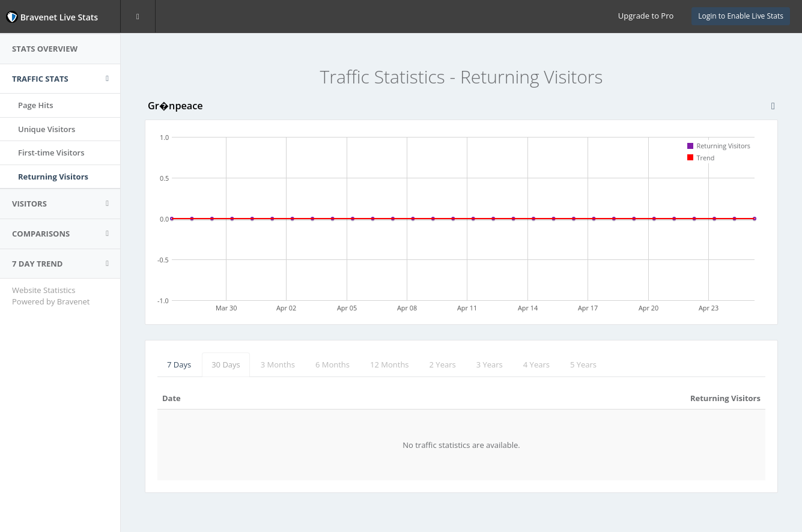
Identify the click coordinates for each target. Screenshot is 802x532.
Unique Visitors (46, 129)
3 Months (278, 364)
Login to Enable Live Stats (740, 16)
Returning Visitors (53, 176)
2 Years (443, 364)
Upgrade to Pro (645, 15)
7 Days (179, 364)
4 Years (536, 364)
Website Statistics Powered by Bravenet (51, 296)
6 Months (332, 364)
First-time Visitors (51, 152)
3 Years (489, 364)
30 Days (225, 364)
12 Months (389, 364)
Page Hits (35, 105)
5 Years (583, 364)
